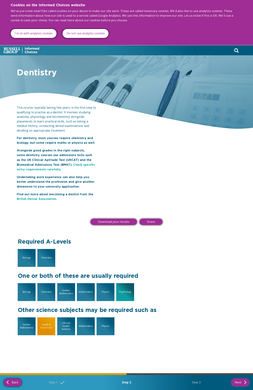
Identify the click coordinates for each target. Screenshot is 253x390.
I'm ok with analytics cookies (34, 29)
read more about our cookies (80, 16)
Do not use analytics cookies (86, 29)
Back (12, 382)
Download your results (113, 222)
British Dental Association (36, 199)
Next (241, 382)
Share (151, 222)
